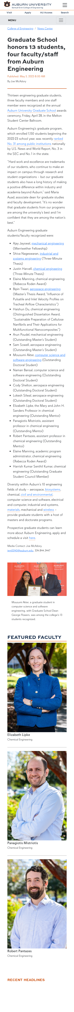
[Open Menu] (64, 5)
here (32, 538)
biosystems (52, 489)
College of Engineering (20, 28)
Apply (28, 12)
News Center (45, 28)
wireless (48, 510)
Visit (9, 12)
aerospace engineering (45, 289)
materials (13, 510)
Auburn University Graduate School (31, 110)
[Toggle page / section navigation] (61, 20)
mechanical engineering (48, 243)
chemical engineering (47, 269)
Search (65, 12)
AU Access (46, 12)
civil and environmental (36, 494)
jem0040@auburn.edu (20, 550)
